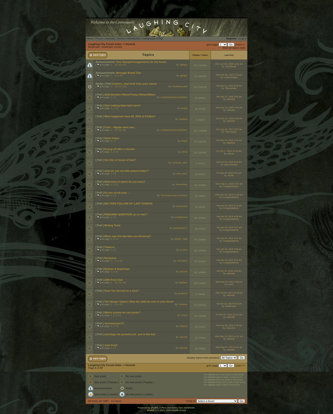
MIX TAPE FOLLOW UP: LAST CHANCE (128, 203)
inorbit (231, 175)
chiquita (183, 326)
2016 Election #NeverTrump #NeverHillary (129, 94)
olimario (231, 339)
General (130, 44)
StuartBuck (230, 66)
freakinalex (230, 306)
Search (121, 38)
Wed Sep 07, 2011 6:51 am (229, 347)
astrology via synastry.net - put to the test (129, 334)
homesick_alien (179, 162)
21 (116, 64)
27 (116, 130)
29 (123, 130)
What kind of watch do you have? (124, 181)
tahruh (231, 153)
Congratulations (231, 186)
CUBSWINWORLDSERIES (173, 97)
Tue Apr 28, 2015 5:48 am (229, 249)
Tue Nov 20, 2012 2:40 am (229, 325)
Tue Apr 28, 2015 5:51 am (229, 238)
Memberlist (133, 38)
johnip (184, 151)
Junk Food (110, 345)
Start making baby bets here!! (122, 105)
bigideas (183, 119)
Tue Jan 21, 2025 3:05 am (229, 96)
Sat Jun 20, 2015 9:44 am (229, 162)
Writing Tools (112, 225)
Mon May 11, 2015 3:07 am (229, 183)
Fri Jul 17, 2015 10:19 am (229, 151)
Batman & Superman (117, 269)
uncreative (182, 260)
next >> (240, 44)
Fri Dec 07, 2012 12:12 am (229, 314)
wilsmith (231, 99)
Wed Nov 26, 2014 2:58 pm (229, 281)
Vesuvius (230, 328)
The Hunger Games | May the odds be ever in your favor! (139, 301)
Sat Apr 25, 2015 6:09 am (229, 271)
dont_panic (181, 173)
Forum (99, 38)
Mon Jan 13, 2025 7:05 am (229, 107)
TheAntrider (231, 88)
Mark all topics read (233, 47)
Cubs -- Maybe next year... (120, 127)
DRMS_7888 (181, 239)
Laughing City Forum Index (105, 44)
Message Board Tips (128, 72)
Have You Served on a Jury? (121, 290)
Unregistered (181, 217)
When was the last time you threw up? (127, 236)
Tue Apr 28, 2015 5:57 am (229, 227)
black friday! (112, 138)
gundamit (182, 293)
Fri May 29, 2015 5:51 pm (229, 173)
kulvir (230, 284)
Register (231, 38)
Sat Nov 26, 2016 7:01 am (229, 140)
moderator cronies (111, 46)
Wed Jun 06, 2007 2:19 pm (229, 74)
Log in (243, 38)
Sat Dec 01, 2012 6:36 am (229, 85)
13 (116, 86)
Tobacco (109, 247)
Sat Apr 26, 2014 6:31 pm (229, 303)
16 (123, 282)
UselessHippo (231, 77)
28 (120, 130)
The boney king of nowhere (173, 195)
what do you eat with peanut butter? (126, 170)
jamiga (184, 108)
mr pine (183, 249)
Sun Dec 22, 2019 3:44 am (229, 118)
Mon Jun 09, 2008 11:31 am (229, 64)
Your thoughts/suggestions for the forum (141, 62)
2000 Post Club (113, 279)
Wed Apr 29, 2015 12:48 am (229, 194)
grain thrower (230, 164)
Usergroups (148, 38)
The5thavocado (179, 86)
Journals (110, 38)
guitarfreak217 (180, 228)
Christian (183, 304)
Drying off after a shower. (119, 149)
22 (120, 64)
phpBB (150, 410)
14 (120, 86)
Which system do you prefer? (122, 312)
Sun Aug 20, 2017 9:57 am (229, 129)
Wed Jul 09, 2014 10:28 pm (229, 292)
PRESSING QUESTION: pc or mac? (125, 214)
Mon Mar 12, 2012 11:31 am (229, 336)
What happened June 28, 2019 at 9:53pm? (129, 116)
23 (123, 64)
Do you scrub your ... (117, 192)
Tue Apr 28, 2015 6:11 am (229, 205)
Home (89, 38)
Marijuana (110, 258)
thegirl (184, 141)
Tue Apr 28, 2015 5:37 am (229, 260)
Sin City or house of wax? (120, 160)
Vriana (184, 315)
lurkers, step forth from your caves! (135, 83)
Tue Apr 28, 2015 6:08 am (229, 216)
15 (123, 86)
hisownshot (181, 206)
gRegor (183, 64)
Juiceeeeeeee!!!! (114, 323)
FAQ (160, 38)
